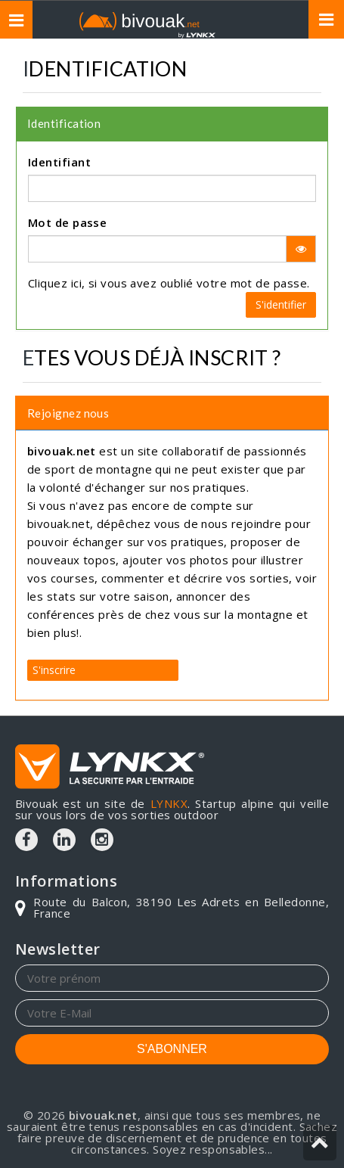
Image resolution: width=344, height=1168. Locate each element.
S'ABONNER (172, 1048)
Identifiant (59, 161)
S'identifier (281, 304)
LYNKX (168, 803)
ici (76, 282)
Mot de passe (67, 222)
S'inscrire (54, 670)
